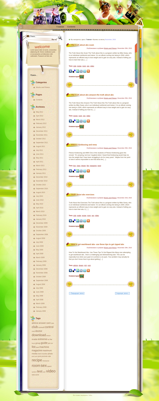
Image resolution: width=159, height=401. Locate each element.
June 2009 (39, 246)
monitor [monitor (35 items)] (44, 354)
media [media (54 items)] (34, 353)
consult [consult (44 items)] (41, 327)
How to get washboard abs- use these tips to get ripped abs (97, 244)
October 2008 (41, 277)
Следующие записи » (122, 293)
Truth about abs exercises (82, 195)
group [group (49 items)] (37, 343)
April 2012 (39, 116)
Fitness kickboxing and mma (84, 145)
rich (85, 265)
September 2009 (42, 234)
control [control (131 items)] (49, 327)
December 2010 (41, 177)
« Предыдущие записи (77, 293)
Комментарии (76, 77)
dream (83, 166)
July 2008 (39, 288)
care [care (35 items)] (52, 323)
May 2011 (39, 158)
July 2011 (39, 150)
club (74, 66)
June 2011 (39, 154)
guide (79, 216)
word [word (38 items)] (37, 375)
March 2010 (40, 211)
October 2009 (41, 231)
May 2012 (39, 112)
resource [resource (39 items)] (46, 361)
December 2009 (41, 223)
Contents (71, 27)
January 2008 (41, 311)
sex (88, 66)
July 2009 (39, 242)
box (74, 166)
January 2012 (41, 127)
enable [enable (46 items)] (34, 339)
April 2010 (39, 208)
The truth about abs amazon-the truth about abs (92, 95)
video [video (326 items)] (50, 371)
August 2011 (40, 146)
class (78, 166)
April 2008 (39, 300)
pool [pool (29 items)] (33, 356)
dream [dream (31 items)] (48, 335)
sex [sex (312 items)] (44, 365)
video (92, 66)
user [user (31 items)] (44, 372)
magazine (93, 166)
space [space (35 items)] (49, 366)
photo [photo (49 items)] (50, 354)
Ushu (62, 5)
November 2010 (41, 181)
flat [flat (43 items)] (51, 339)
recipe (79, 66)
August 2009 (40, 238)
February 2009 (41, 261)
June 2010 (39, 200)
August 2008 (40, 284)
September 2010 (42, 189)
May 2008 (39, 296)
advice (75, 265)
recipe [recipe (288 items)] (37, 360)
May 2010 (39, 204)
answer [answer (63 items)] (42, 323)
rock (89, 265)
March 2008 (40, 303)
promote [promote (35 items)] (44, 356)
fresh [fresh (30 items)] (33, 343)
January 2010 (41, 219)
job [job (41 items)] (49, 343)
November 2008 (41, 273)
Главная (60, 27)
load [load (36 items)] (37, 347)
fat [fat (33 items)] (48, 339)
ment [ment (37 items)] (39, 354)
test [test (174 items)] (39, 371)
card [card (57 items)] (48, 323)
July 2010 (39, 196)
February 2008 (41, 307)
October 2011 (41, 139)
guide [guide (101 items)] (44, 342)
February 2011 (41, 169)
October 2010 (41, 185)
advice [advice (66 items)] (35, 323)
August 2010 (40, 192)
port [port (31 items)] (36, 356)
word (99, 166)
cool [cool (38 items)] (33, 331)
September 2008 (42, 280)
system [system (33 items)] (34, 372)
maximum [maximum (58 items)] (47, 350)
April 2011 (39, 162)
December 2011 (41, 131)
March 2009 (40, 257)
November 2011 (41, 135)
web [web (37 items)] (33, 375)
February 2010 (41, 215)
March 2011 (40, 166)
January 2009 (41, 265)
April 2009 (39, 254)
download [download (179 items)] (39, 335)
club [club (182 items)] (35, 327)
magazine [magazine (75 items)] (37, 350)
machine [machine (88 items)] (44, 347)
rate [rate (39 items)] (49, 356)
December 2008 (41, 269)
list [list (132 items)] (33, 346)
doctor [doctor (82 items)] (38, 331)
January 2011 (41, 173)
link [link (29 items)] (52, 343)
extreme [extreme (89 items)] (42, 339)
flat (88, 166)
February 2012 (41, 123)
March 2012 (40, 119)
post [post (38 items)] (39, 356)
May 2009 (39, 250)
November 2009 (41, 227)
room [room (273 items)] (36, 365)
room (84, 66)
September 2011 (42, 143)
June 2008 (39, 292)
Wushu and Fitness (43, 87)
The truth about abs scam (82, 45)
